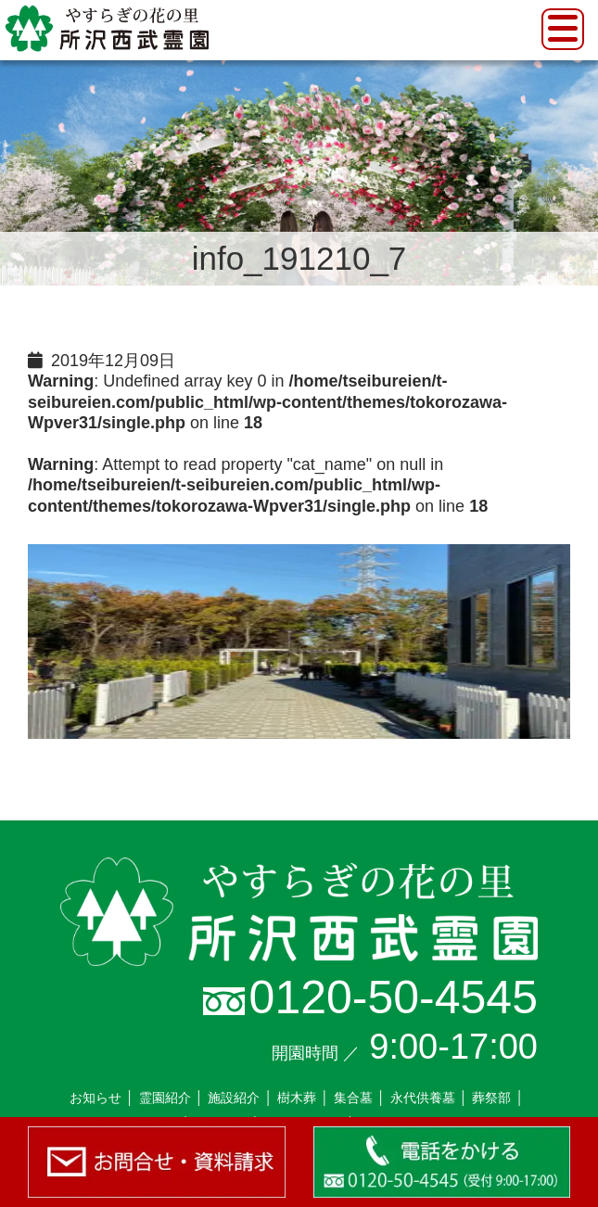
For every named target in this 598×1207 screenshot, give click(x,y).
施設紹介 (234, 1097)
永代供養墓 (422, 1097)
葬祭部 (491, 1097)
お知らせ (95, 1097)
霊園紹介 (165, 1097)
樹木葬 (296, 1097)
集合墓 (353, 1097)
